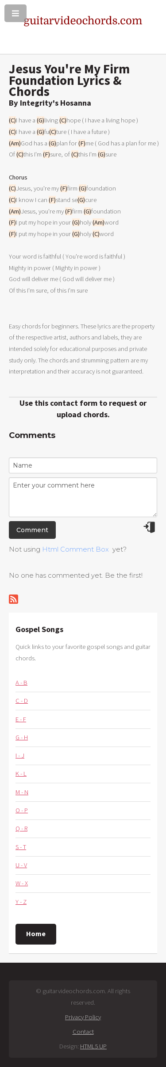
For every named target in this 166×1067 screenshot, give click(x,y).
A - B (21, 682)
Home (36, 933)
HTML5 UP (93, 1046)
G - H (21, 737)
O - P (21, 810)
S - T (20, 847)
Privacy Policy (83, 1017)
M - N (21, 792)
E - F (20, 719)
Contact (83, 1032)
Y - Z (21, 902)
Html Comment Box (75, 549)
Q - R (21, 828)
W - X (21, 883)
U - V (21, 865)
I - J (19, 755)
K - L (21, 773)
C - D (21, 701)
